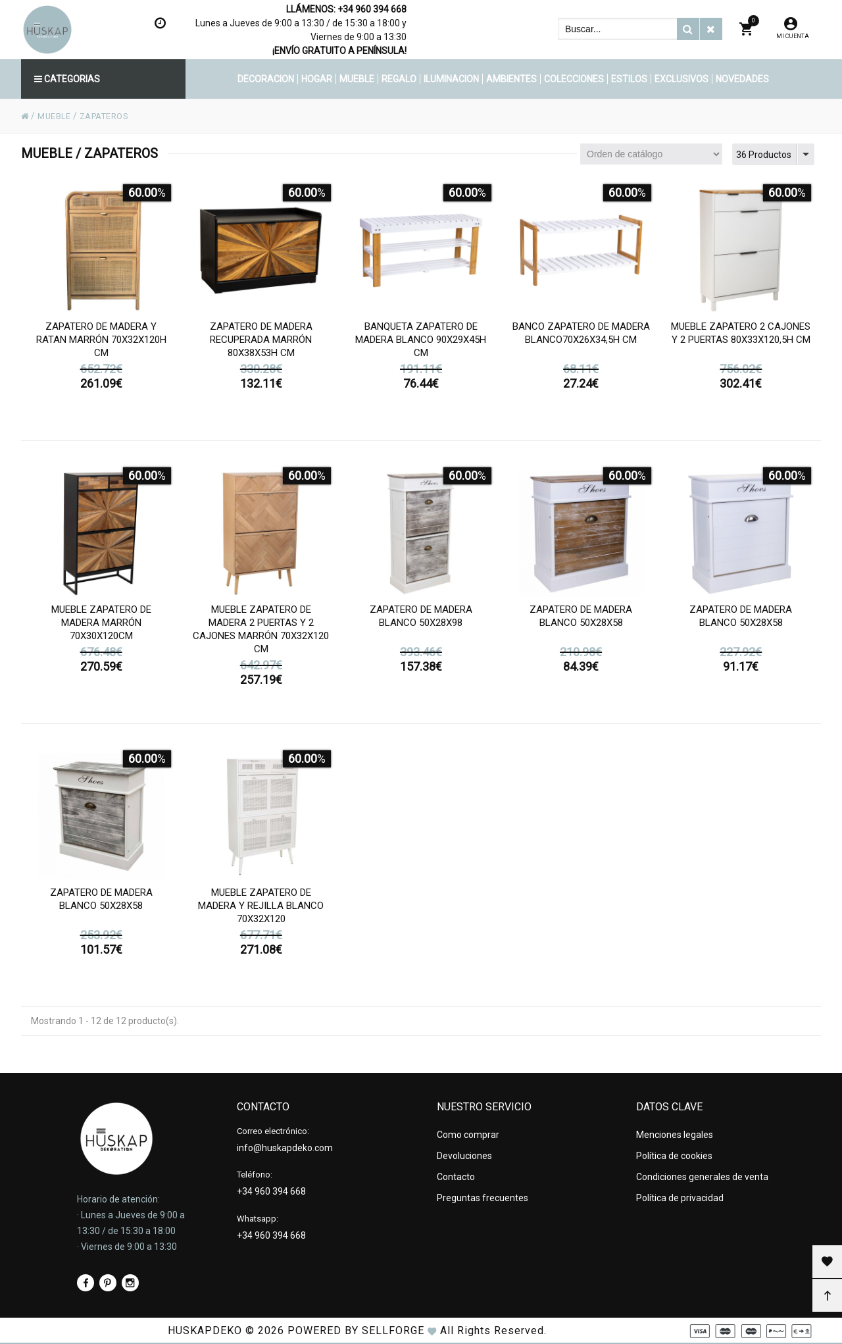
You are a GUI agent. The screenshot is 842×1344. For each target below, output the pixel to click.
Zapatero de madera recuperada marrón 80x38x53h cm (261, 351)
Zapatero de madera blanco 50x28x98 (421, 627)
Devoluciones (464, 1151)
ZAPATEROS (113, 116)
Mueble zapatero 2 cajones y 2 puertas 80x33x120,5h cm (740, 344)
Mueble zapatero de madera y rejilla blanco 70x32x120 (261, 917)
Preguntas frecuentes (482, 1186)
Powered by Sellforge (355, 1330)
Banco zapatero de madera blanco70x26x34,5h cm (581, 344)
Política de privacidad (680, 1186)
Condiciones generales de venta (702, 1169)
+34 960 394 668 (372, 9)
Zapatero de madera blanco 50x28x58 (581, 627)
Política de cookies (674, 1151)
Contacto (456, 1169)
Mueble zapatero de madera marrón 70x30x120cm (101, 634)
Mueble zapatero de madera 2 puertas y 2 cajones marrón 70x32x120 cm (261, 640)
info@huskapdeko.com (285, 1146)
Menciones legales (674, 1133)
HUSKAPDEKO (205, 1330)
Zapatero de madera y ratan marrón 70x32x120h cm (101, 351)
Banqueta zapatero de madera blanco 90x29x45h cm (420, 351)
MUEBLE (57, 116)
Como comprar (468, 1133)
